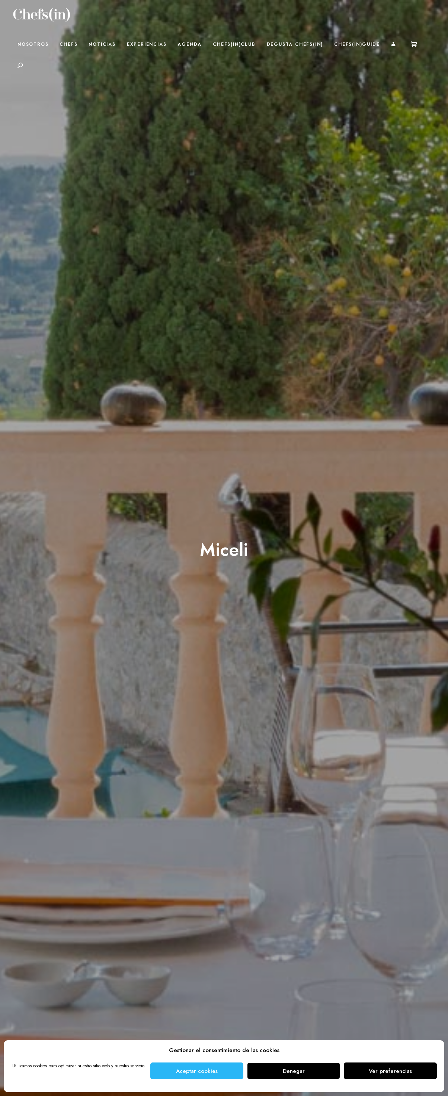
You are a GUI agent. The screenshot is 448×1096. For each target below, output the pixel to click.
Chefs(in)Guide (357, 44)
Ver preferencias (390, 1071)
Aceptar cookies (197, 1071)
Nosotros (32, 44)
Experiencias (147, 44)
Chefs (68, 44)
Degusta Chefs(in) (295, 44)
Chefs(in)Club (234, 44)
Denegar (294, 1071)
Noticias (102, 44)
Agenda (189, 44)
